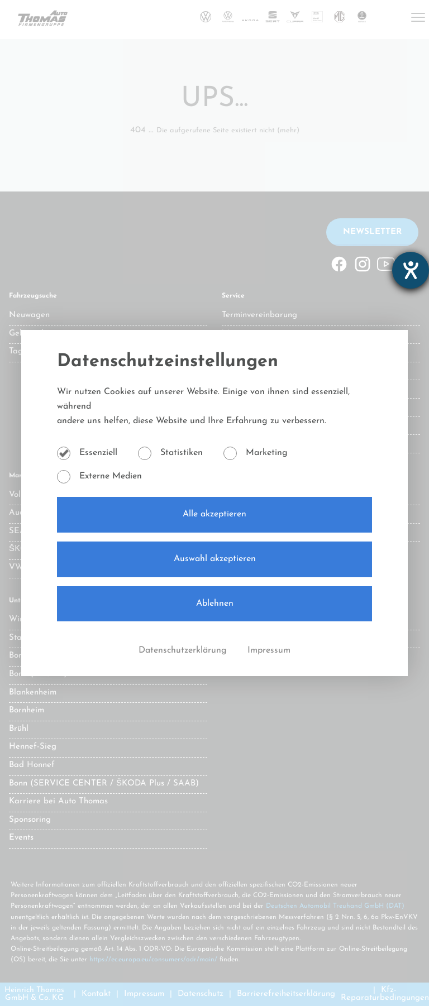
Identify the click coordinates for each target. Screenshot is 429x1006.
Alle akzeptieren (214, 514)
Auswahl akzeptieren (215, 558)
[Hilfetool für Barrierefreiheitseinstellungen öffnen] (410, 270)
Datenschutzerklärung (184, 650)
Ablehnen (214, 603)
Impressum (268, 650)
